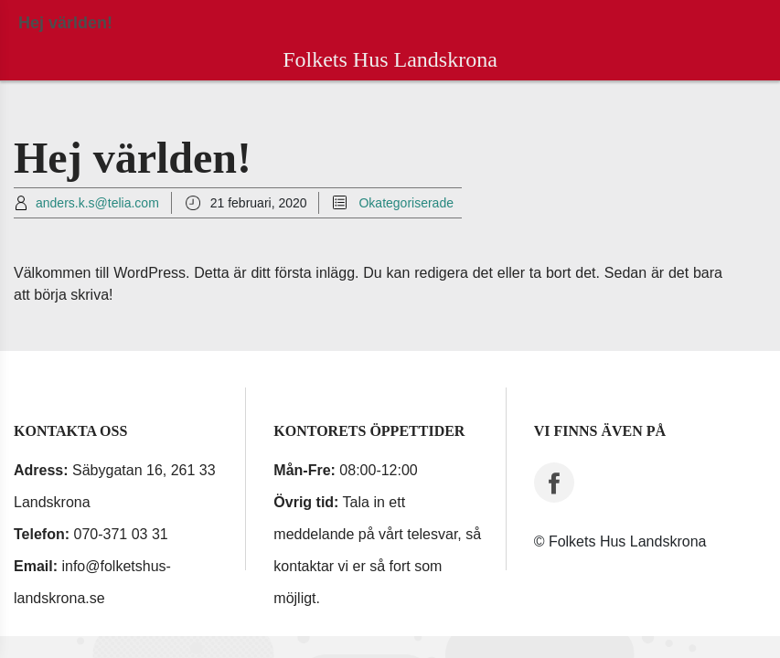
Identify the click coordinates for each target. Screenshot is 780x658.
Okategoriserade (406, 203)
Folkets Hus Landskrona (390, 59)
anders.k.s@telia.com (97, 203)
